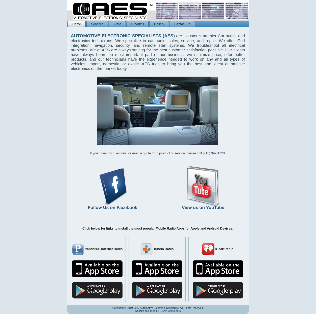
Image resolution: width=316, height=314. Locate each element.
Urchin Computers (170, 310)
